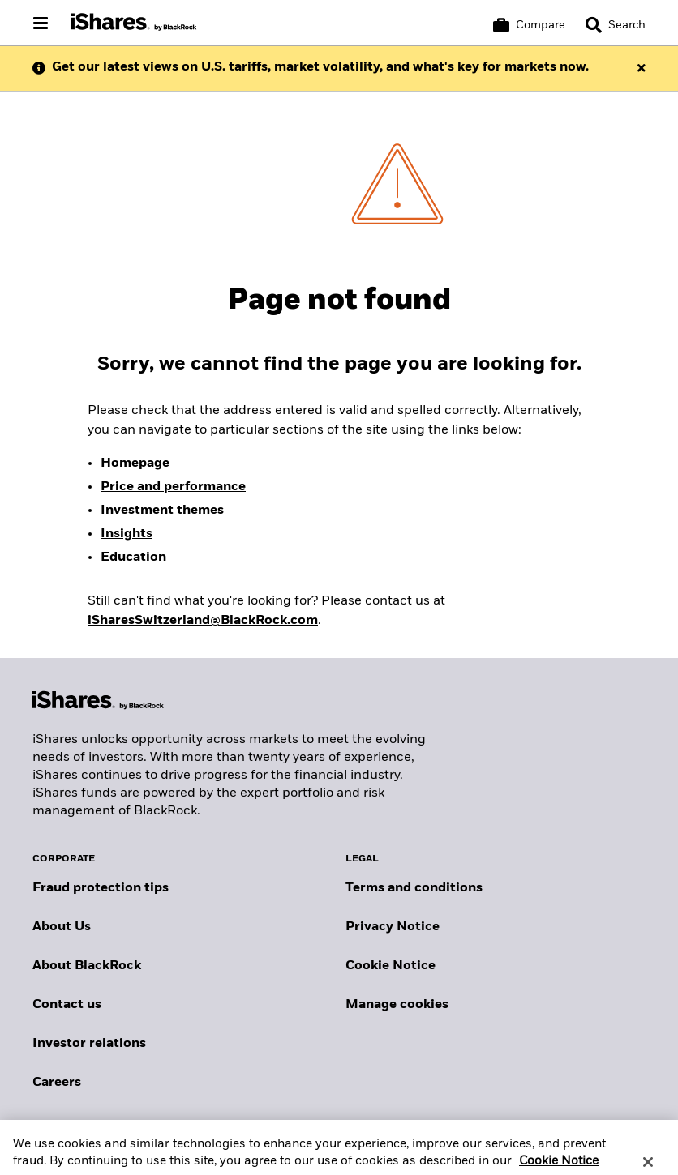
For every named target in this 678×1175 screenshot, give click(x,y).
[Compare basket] (529, 25)
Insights (126, 534)
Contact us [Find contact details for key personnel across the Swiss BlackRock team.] (66, 1004)
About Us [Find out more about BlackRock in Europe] (61, 927)
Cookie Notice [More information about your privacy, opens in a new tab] (559, 1167)
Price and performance (173, 487)
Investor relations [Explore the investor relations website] (89, 1043)
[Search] (615, 25)
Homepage (135, 463)
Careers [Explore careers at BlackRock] (56, 1082)
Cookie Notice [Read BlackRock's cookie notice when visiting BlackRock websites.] (390, 965)
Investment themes (162, 510)
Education (133, 557)
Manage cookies (396, 1004)
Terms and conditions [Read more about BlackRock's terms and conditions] (414, 888)
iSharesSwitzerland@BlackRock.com (203, 620)
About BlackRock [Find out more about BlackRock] (86, 965)
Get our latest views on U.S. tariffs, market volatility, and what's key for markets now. (320, 67)
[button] (594, 25)
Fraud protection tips (100, 888)
